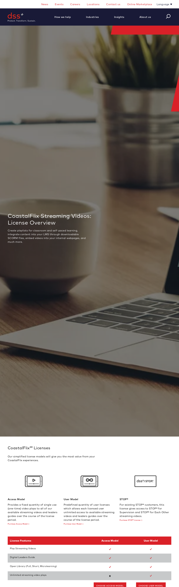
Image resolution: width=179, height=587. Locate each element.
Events (59, 4)
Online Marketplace (139, 4)
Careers (75, 4)
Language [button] (163, 4)
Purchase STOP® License (130, 520)
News (44, 4)
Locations (93, 4)
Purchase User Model (73, 524)
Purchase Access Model (18, 524)
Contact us (113, 4)
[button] (64, 17)
